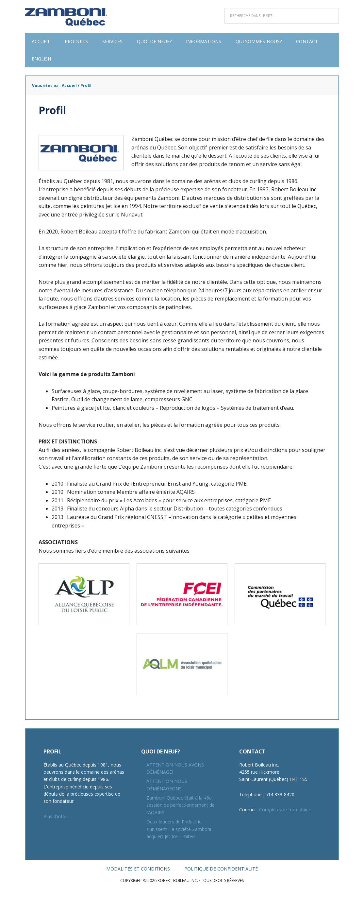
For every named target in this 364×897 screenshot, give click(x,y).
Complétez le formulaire (284, 809)
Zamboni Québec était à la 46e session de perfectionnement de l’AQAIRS (180, 805)
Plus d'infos (55, 816)
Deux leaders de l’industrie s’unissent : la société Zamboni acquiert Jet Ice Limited (178, 829)
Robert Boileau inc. (67, 16)
